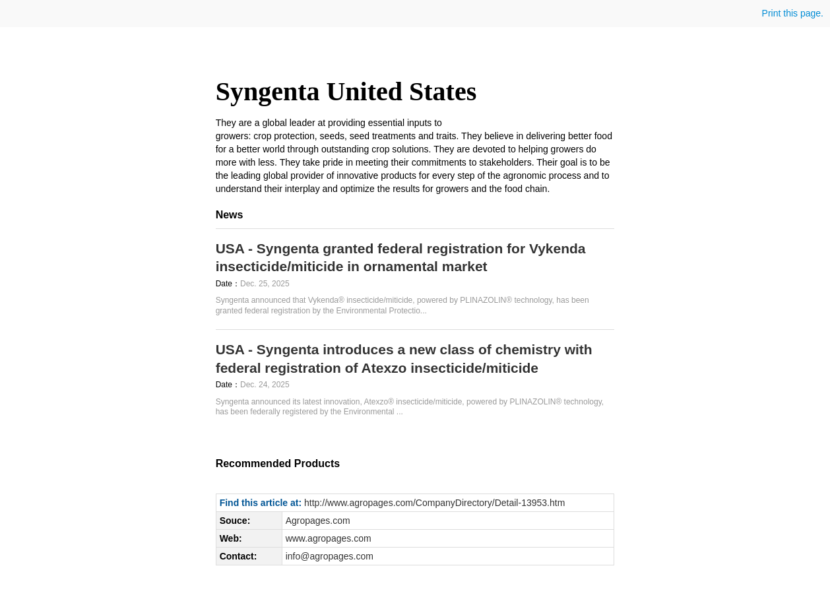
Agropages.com (318, 520)
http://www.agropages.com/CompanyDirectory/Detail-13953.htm (434, 502)
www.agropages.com (328, 538)
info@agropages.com (329, 556)
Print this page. (791, 13)
